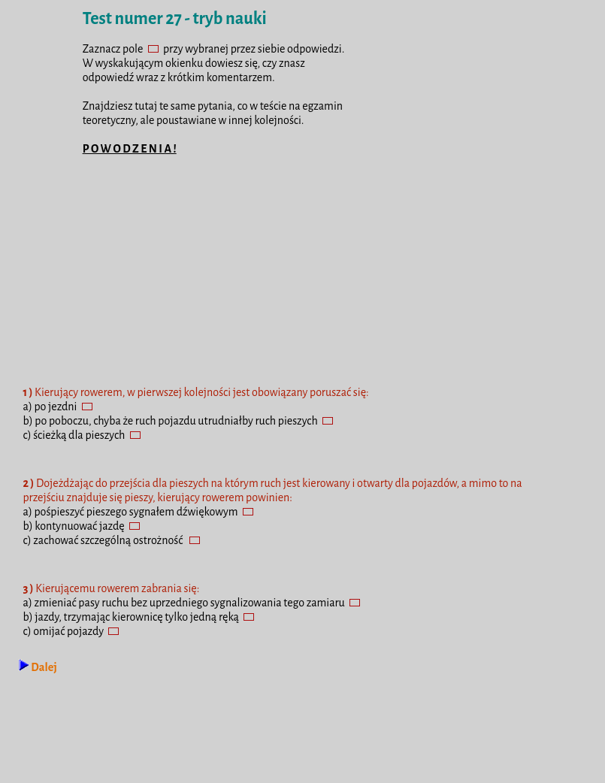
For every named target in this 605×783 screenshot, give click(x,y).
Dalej (37, 667)
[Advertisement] (303, 276)
